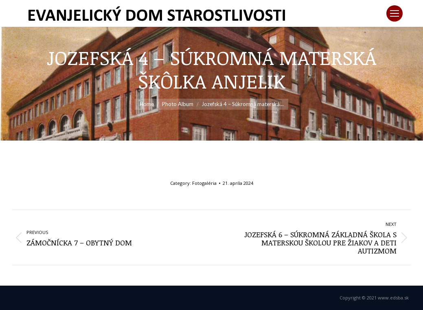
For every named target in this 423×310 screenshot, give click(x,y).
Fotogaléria (204, 183)
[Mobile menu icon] (394, 13)
